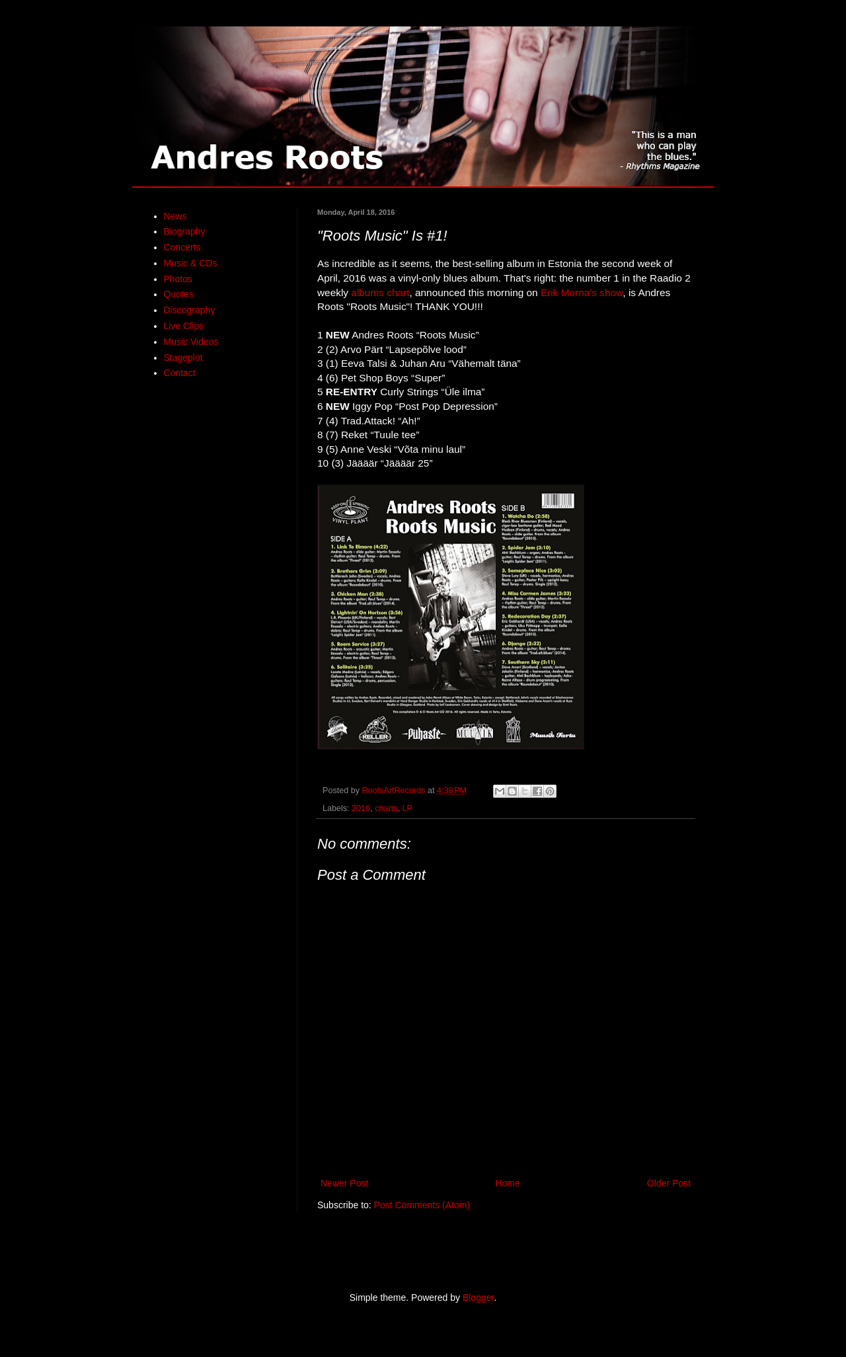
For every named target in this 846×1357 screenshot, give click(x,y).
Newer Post (344, 1183)
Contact (180, 373)
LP (407, 808)
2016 (361, 808)
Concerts (182, 247)
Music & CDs (190, 263)
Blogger (478, 1297)
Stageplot (183, 357)
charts (386, 808)
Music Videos (191, 341)
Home (507, 1183)
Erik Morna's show (582, 292)
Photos (178, 279)
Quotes (179, 294)
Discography (189, 310)
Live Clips (184, 326)
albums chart (380, 292)
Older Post (669, 1183)
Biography (185, 231)
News (175, 216)
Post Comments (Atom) (422, 1205)
